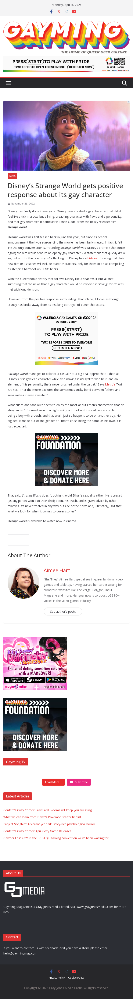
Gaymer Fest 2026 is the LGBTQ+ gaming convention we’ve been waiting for (55, 838)
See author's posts (63, 611)
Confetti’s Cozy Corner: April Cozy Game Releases (37, 831)
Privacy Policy (57, 978)
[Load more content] (53, 782)
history (92, 258)
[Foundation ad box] (66, 436)
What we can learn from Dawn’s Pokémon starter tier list (42, 817)
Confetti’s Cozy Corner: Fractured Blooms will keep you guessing (47, 810)
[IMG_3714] (35, 639)
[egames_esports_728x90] (66, 59)
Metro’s (110, 384)
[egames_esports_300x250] (66, 314)
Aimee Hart (57, 570)
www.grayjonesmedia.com (95, 907)
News (12, 175)
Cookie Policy (76, 978)
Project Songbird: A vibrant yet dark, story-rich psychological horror (49, 824)
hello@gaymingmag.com (20, 953)
